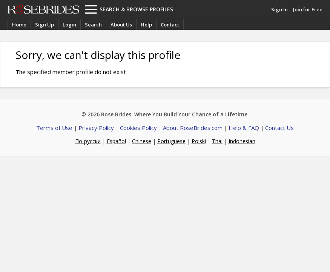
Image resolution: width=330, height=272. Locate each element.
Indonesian (242, 141)
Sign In (279, 9)
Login (69, 24)
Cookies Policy (138, 127)
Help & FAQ (244, 127)
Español (116, 141)
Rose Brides (43, 9)
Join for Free (307, 9)
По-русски (88, 141)
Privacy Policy (96, 127)
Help (146, 24)
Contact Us (279, 127)
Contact (170, 24)
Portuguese (171, 141)
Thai (217, 141)
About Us (121, 24)
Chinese (141, 141)
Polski (199, 141)
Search (93, 24)
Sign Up (44, 24)
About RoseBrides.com (193, 127)
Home (19, 24)
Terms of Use (54, 127)
